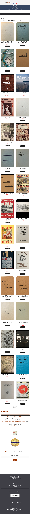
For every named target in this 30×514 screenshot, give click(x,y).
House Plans (7, 348)
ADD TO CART (7, 46)
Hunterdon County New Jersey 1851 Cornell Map (7, 375)
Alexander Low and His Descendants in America (22, 42)
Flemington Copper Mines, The (7, 193)
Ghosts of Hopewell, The (7, 270)
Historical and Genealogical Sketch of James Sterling (7, 296)
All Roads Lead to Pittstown (7, 67)
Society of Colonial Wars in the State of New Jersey (15, 509)
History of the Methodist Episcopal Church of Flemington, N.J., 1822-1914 (7, 322)
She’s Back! (8, 2)
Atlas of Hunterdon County (7, 92)
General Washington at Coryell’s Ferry (22, 244)
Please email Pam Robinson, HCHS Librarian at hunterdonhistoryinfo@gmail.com (13, 421)
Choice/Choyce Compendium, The (7, 142)
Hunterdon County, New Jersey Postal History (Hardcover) (23, 400)
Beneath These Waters (23, 92)
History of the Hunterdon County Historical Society (23, 296)
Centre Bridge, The (22, 117)
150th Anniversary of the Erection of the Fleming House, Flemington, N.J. (7, 42)
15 (3, 20)
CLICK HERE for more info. (15, 425)
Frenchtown (7, 245)
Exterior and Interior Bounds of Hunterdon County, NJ (7, 168)
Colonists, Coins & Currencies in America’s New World (22, 142)
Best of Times (7, 117)
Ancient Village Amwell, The (22, 67)
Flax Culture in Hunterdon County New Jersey (23, 168)
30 (4, 20)
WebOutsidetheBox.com (17, 491)
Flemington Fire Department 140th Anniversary (7, 219)
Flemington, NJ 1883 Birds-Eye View (22, 219)
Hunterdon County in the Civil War (23, 349)
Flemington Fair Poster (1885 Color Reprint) (22, 194)
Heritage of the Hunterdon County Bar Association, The (22, 270)
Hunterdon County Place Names (7, 399)
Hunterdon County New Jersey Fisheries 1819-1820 (23, 375)
